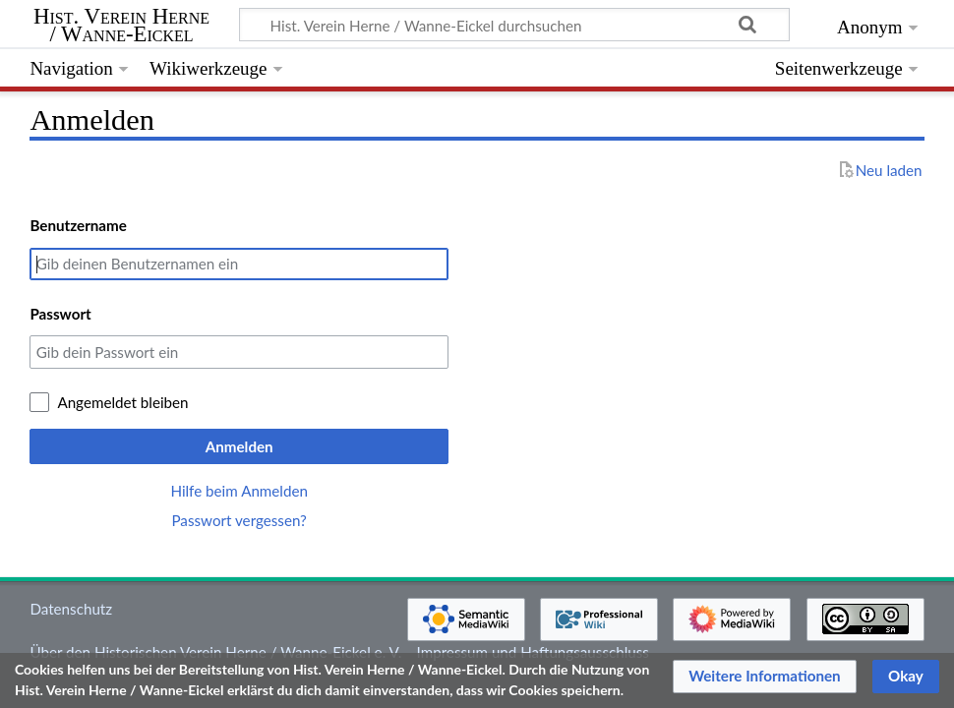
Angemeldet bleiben (122, 402)
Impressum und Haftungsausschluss (533, 652)
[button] (765, 676)
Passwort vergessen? (238, 520)
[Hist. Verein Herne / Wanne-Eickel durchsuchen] (514, 24)
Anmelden (239, 446)
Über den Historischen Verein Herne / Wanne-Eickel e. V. (215, 652)
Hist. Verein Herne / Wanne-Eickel (121, 25)
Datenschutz (71, 609)
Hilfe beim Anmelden (239, 491)
